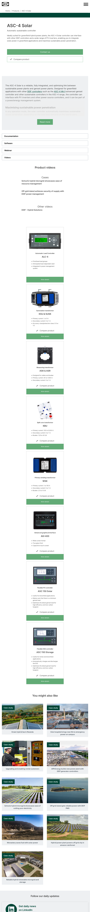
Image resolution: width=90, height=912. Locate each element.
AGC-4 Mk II (59, 91)
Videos (7, 157)
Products (15, 11)
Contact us (45, 52)
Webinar (8, 150)
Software (8, 143)
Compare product (19, 59)
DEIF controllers (34, 91)
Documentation (11, 136)
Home (7, 11)
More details (45, 279)
